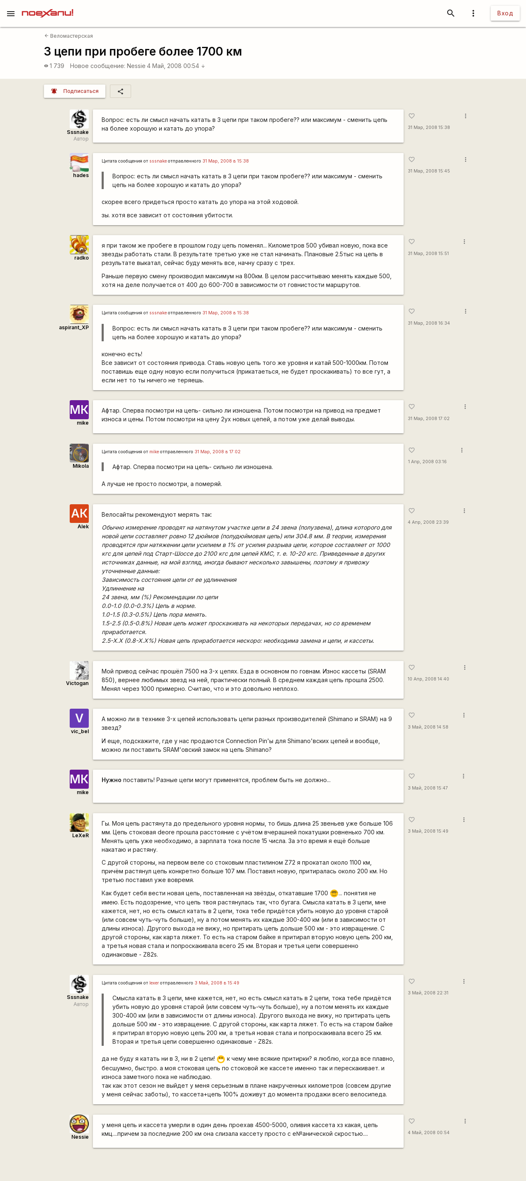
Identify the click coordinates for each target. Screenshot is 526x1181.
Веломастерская (68, 36)
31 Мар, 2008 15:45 (429, 171)
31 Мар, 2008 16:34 (429, 323)
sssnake (158, 161)
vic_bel (80, 731)
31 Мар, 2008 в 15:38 (225, 161)
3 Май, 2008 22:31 (428, 993)
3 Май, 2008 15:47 (428, 788)
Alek (83, 526)
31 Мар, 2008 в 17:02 (218, 451)
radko (81, 258)
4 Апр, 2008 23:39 (428, 522)
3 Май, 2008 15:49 (428, 831)
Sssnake (78, 132)
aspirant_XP (74, 327)
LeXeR (80, 835)
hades (81, 175)
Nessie (136, 65)
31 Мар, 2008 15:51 (428, 253)
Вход (505, 13)
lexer (154, 983)
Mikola (81, 466)
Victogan (77, 683)
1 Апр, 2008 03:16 (427, 461)
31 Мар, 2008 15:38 (429, 127)
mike (83, 423)
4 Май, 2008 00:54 (176, 65)
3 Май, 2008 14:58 (428, 727)
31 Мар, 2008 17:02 (429, 418)
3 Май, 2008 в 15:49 (217, 983)
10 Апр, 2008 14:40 (428, 679)
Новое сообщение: (97, 65)
